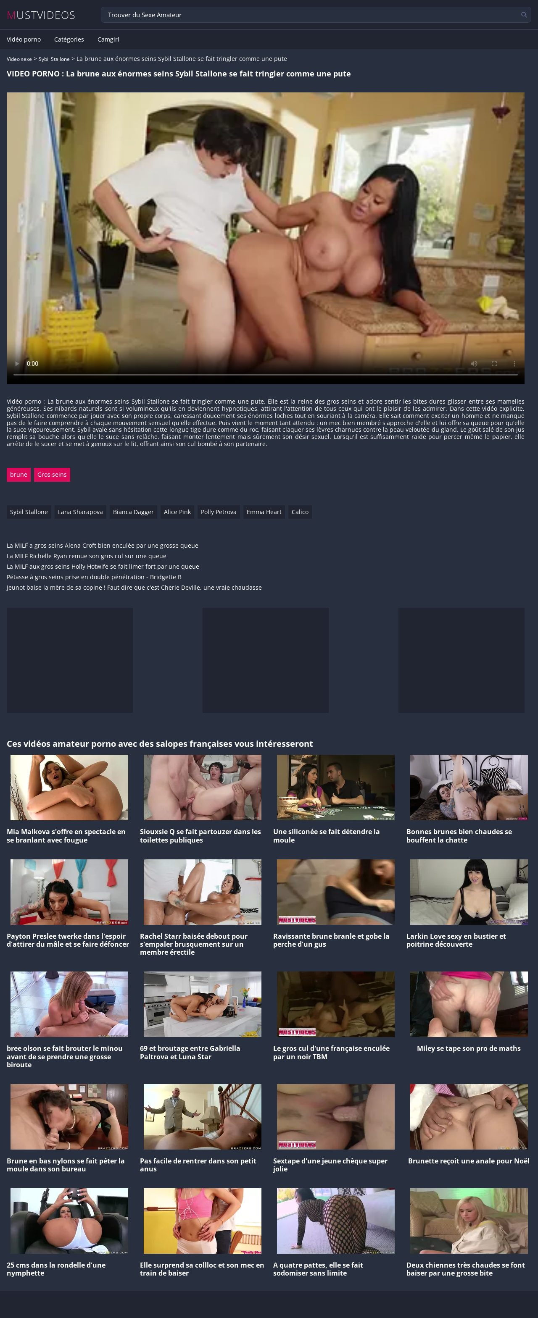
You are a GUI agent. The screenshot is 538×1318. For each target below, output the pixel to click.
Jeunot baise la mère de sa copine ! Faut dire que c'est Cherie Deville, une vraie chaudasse (134, 587)
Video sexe (19, 59)
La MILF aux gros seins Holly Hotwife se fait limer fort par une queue (103, 566)
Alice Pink (177, 512)
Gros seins (52, 474)
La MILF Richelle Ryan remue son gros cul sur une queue (86, 556)
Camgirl (108, 39)
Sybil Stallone (54, 59)
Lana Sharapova (80, 512)
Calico (300, 512)
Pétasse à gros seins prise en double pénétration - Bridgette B (94, 577)
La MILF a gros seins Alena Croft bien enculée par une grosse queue (102, 545)
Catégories (69, 39)
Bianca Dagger (133, 512)
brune (18, 474)
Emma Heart (264, 512)
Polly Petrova (219, 512)
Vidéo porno (24, 39)
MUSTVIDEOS (41, 15)
